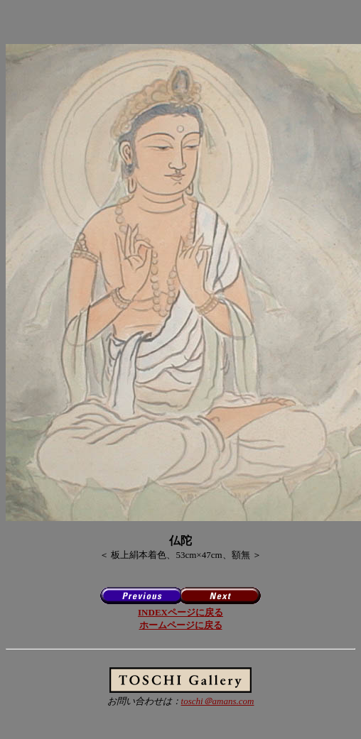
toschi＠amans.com (217, 701)
